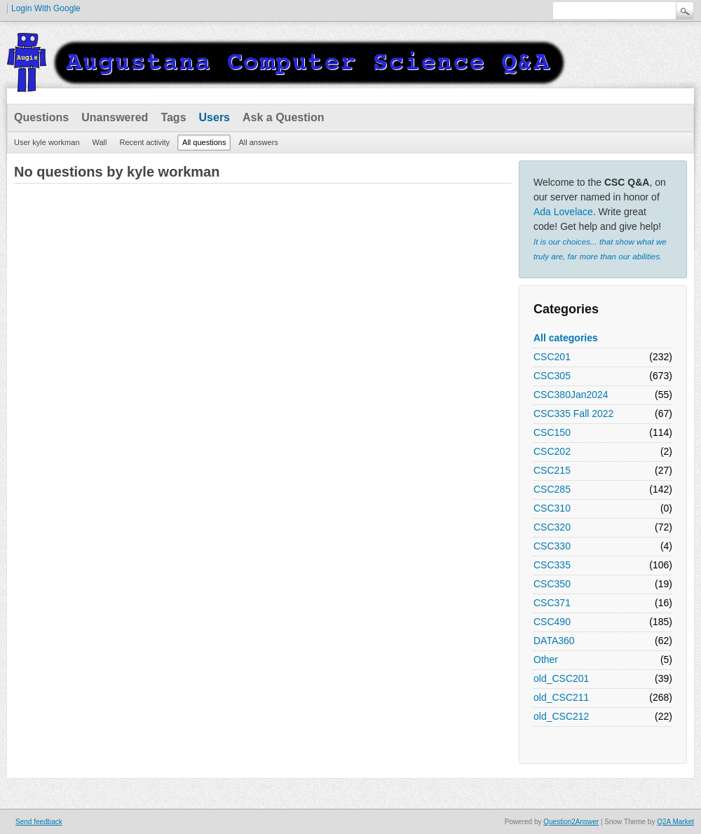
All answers (258, 142)
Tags (173, 117)
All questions (204, 142)
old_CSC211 (561, 697)
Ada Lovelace (563, 211)
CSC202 (552, 451)
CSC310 (552, 508)
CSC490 (552, 621)
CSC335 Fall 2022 (573, 413)
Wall (100, 142)
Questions (41, 117)
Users (214, 117)
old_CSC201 (561, 678)
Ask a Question (283, 117)
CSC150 (552, 432)
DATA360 (554, 640)
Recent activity (145, 142)
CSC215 (552, 470)
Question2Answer (571, 822)
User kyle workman (47, 142)
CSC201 (552, 356)
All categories (565, 337)
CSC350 (552, 583)
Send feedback (38, 822)
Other (545, 659)
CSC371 (552, 602)
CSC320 (552, 527)
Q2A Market (675, 822)
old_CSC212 (561, 716)
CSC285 (552, 489)
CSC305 (552, 375)
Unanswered (114, 117)
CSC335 (552, 564)
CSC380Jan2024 (570, 394)
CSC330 (552, 546)
